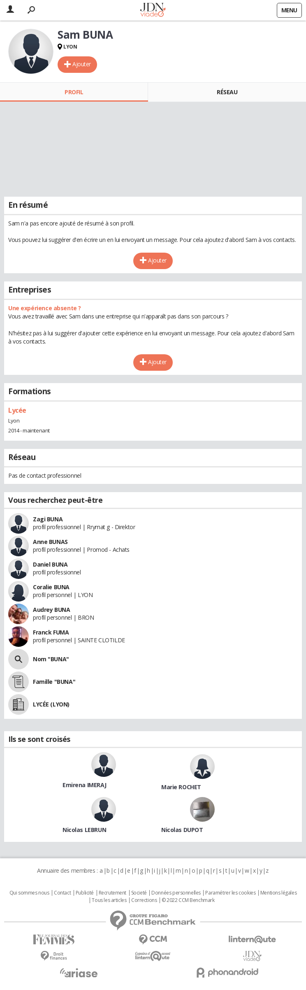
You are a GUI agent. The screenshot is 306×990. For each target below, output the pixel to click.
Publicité (85, 893)
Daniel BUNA (50, 564)
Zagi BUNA (48, 519)
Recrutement (112, 893)
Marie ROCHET (181, 787)
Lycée (17, 410)
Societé (139, 893)
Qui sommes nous (29, 893)
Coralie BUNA (51, 587)
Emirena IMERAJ (84, 785)
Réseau (227, 92)
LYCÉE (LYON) (51, 704)
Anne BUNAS (50, 542)
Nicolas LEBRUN (84, 830)
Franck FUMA (51, 632)
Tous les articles (109, 900)
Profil (74, 92)
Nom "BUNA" (51, 659)
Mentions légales (278, 893)
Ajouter (81, 64)
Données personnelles (176, 893)
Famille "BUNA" (54, 682)
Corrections (144, 900)
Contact (62, 893)
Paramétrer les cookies (230, 893)
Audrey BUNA (51, 610)
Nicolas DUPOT (182, 830)
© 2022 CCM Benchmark (188, 900)
